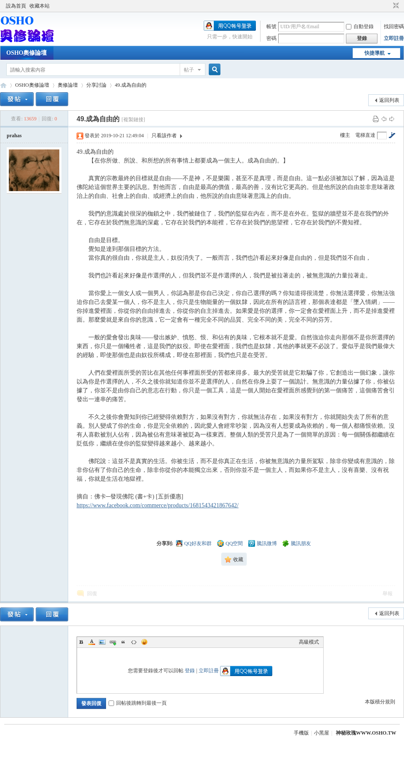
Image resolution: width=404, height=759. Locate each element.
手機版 (301, 733)
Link (113, 642)
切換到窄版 (395, 6)
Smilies (144, 642)
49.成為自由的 (130, 85)
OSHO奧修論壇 (26, 53)
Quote (123, 642)
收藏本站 (39, 6)
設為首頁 (16, 6)
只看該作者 (164, 135)
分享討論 (96, 85)
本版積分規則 (380, 702)
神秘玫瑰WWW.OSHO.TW (366, 733)
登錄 (190, 671)
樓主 (345, 135)
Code (134, 642)
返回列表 (389, 100)
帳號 (271, 26)
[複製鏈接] (133, 120)
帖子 (189, 70)
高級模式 (309, 642)
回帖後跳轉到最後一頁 (138, 703)
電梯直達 (365, 135)
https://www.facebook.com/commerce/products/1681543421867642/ (158, 505)
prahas (14, 135)
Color (92, 642)
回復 (92, 594)
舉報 (388, 594)
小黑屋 (321, 733)
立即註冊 (394, 38)
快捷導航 (374, 53)
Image (102, 642)
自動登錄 (360, 26)
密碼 (271, 38)
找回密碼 (394, 26)
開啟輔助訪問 (388, 6)
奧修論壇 (68, 85)
